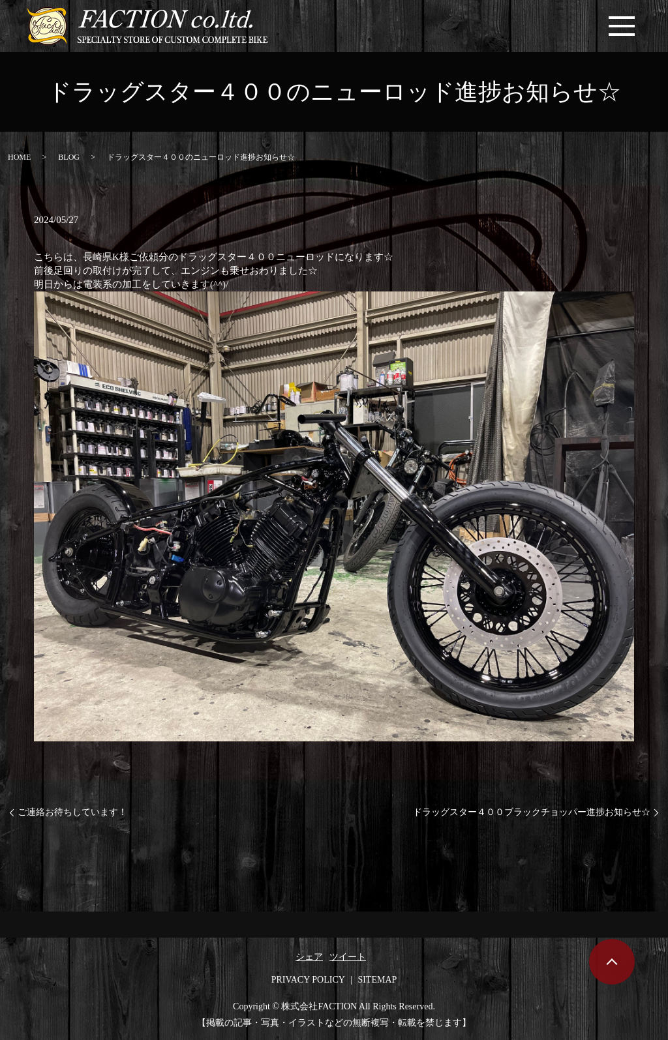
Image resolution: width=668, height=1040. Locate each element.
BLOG (69, 157)
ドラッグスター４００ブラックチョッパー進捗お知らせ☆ (531, 812)
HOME (19, 157)
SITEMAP (377, 980)
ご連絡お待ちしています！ (72, 812)
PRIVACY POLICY (308, 980)
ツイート (347, 957)
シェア (309, 957)
